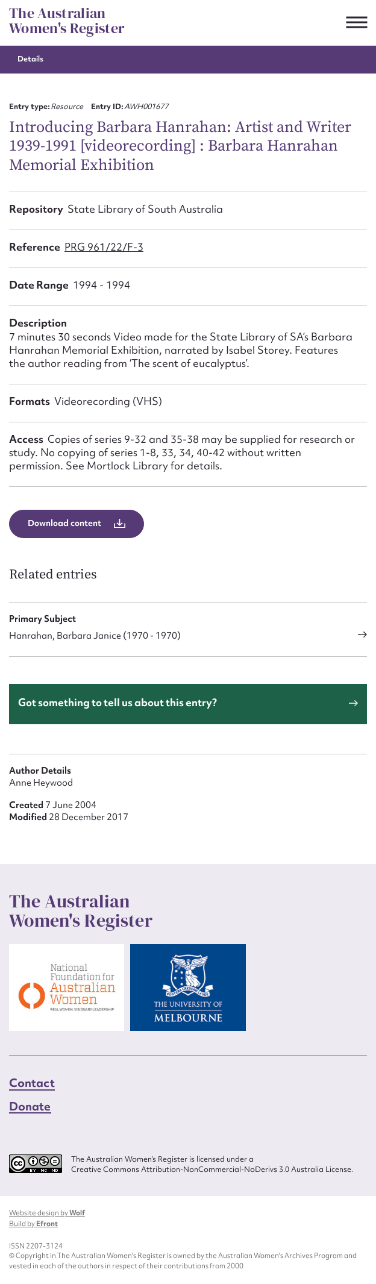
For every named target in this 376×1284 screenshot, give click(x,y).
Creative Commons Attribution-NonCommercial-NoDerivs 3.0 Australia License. (212, 1169)
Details (30, 59)
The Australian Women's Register (67, 21)
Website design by (47, 1213)
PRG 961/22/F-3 (103, 247)
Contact (32, 1083)
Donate (30, 1106)
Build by (33, 1224)
